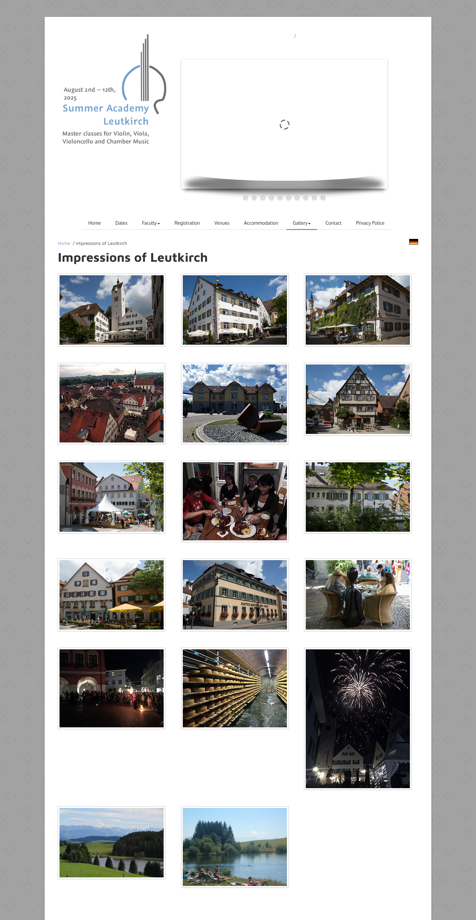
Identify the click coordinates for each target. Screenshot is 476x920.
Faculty (151, 223)
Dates (121, 223)
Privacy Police (370, 223)
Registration (187, 223)
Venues (222, 223)
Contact (333, 223)
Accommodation (261, 223)
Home (94, 223)
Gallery (302, 223)
